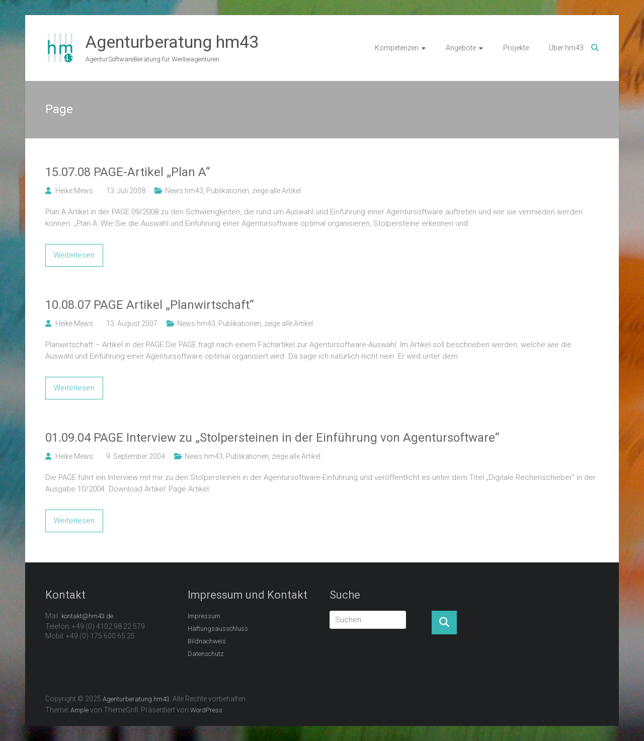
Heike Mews (74, 191)
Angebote (461, 48)
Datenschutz (206, 653)
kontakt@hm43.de (87, 616)
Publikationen (227, 191)
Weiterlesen (74, 255)
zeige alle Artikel (276, 191)
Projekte (516, 48)
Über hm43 (566, 48)
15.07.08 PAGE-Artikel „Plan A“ (127, 172)
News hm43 (184, 191)
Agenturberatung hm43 (172, 42)
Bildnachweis (207, 641)
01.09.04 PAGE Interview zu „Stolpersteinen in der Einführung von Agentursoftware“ (272, 438)
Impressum (204, 616)
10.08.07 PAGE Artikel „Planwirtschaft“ (149, 305)
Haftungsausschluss (218, 628)
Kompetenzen (397, 48)
